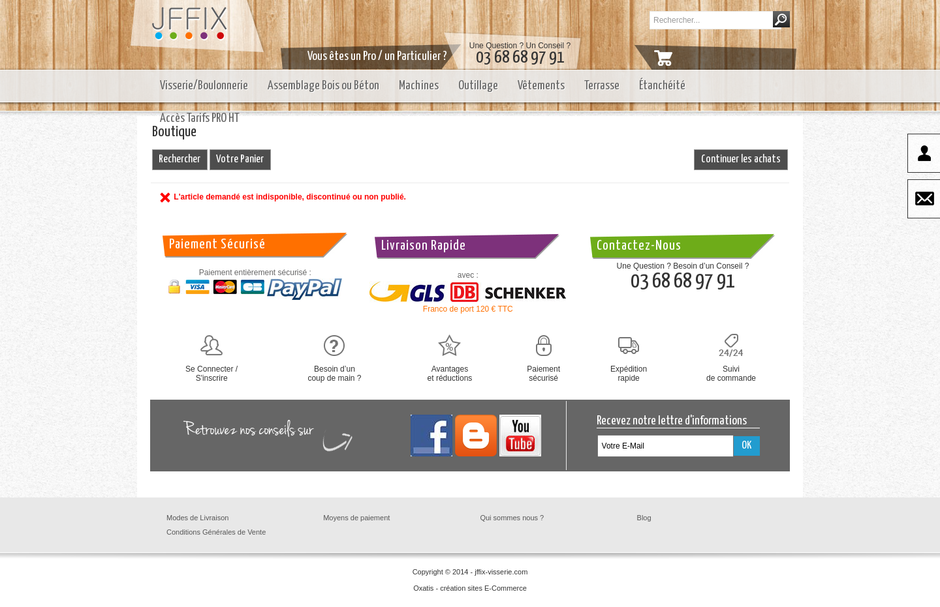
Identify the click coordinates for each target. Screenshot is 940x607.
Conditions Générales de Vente (216, 532)
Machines (419, 86)
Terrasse (601, 86)
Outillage (478, 86)
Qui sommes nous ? (512, 518)
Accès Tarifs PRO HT (200, 118)
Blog (644, 518)
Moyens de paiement (356, 518)
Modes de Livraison (197, 518)
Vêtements (541, 86)
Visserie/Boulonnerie (204, 86)
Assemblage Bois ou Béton (323, 86)
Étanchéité (662, 86)
